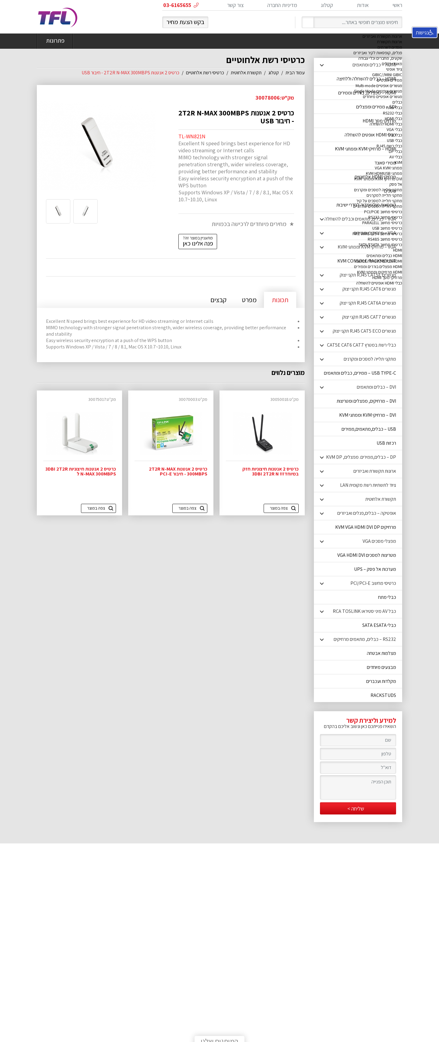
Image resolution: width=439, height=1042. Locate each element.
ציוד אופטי (394, 69)
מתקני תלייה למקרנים (384, 195)
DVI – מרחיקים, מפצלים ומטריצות (366, 401)
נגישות (425, 32)
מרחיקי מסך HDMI (387, 277)
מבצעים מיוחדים (381, 667)
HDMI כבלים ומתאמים (384, 255)
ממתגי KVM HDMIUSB (384, 173)
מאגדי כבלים (392, 63)
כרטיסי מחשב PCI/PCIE (383, 211)
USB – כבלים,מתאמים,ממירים (369, 429)
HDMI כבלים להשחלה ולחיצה (378, 261)
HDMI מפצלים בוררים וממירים (378, 266)
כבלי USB (394, 140)
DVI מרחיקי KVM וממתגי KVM (378, 179)
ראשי (397, 5)
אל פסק (395, 184)
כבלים (397, 102)
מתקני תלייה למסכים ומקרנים (378, 190)
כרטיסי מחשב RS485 (385, 239)
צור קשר (235, 5)
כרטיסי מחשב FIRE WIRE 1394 (377, 233)
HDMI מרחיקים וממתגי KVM (379, 272)
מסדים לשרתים (390, 47)
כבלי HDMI (393, 118)
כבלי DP (395, 151)
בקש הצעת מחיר (185, 22)
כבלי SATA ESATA (379, 625)
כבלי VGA (394, 129)
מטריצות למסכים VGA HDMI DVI (366, 555)
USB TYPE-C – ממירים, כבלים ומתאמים (360, 373)
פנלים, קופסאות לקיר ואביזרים (377, 52)
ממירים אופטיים (389, 80)
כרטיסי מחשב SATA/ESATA (380, 244)
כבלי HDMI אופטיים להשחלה (379, 283)
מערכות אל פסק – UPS (375, 569)
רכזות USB (386, 443)
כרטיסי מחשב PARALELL (382, 222)
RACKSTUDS (383, 695)
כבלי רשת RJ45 (389, 146)
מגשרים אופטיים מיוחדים (382, 96)
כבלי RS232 (392, 113)
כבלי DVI (395, 135)
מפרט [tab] (249, 299)
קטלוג (327, 5)
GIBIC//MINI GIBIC (387, 74)
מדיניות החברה (282, 5)
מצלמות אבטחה (381, 653)
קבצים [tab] (218, 299)
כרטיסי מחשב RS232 (385, 217)
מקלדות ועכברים (381, 681)
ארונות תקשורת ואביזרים (382, 36)
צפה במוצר (279, 508)
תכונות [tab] (280, 299)
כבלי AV (395, 157)
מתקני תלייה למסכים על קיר (379, 200)
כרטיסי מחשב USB (387, 228)
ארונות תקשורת (389, 41)
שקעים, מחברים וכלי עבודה (380, 58)
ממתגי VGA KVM (388, 168)
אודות (363, 5)
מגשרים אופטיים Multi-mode (379, 85)
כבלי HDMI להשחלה (386, 124)
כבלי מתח (394, 107)
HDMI (397, 250)
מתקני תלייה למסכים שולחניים (377, 206)
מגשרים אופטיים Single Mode (378, 91)
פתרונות (55, 41)
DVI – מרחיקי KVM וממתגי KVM (367, 415)
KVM (398, 162)
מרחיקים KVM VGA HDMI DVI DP (365, 527)
